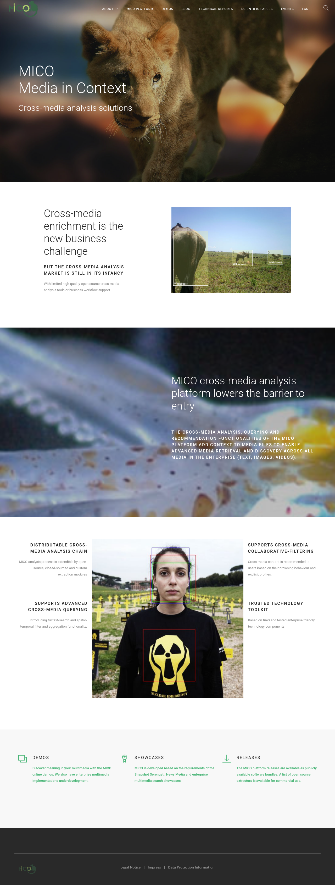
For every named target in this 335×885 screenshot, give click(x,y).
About (107, 9)
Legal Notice (130, 867)
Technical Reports (216, 9)
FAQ (305, 9)
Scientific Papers (257, 9)
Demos (167, 9)
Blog (186, 9)
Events (287, 9)
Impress (154, 867)
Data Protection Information (191, 867)
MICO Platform (140, 9)
